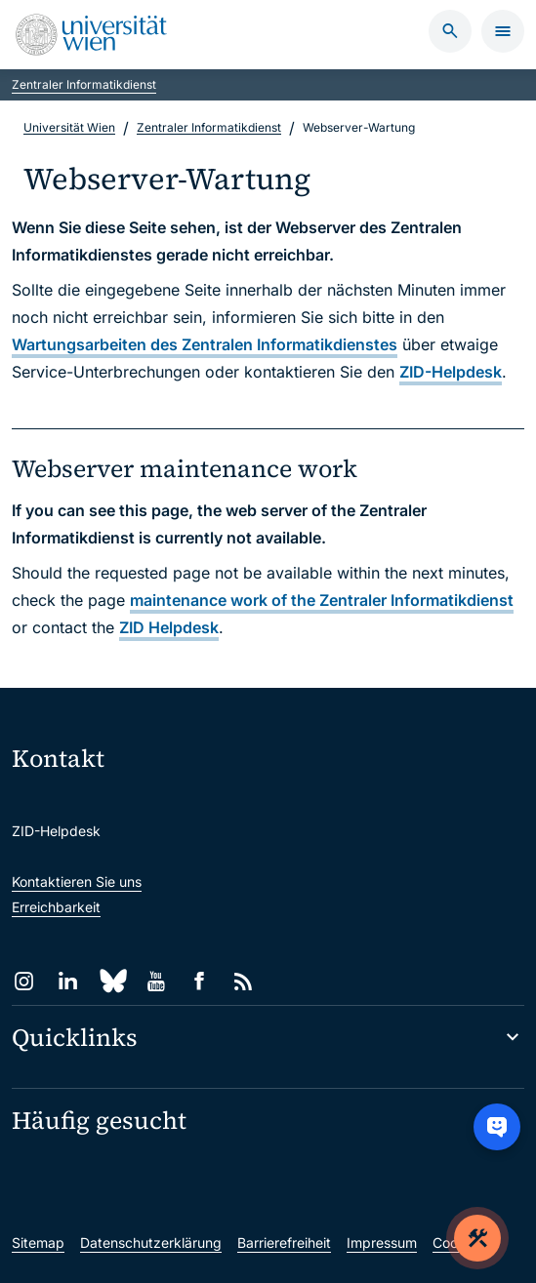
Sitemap (38, 1242)
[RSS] (244, 981)
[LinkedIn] (68, 981)
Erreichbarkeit (56, 907)
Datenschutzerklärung (151, 1242)
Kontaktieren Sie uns (77, 881)
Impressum (382, 1242)
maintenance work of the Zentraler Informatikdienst (322, 600)
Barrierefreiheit (284, 1242)
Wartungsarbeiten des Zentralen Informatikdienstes (204, 344)
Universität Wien (69, 127)
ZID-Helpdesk (450, 371)
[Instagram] (24, 981)
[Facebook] (200, 981)
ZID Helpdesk (169, 627)
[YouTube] (156, 981)
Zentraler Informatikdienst (84, 84)
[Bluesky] (112, 981)
